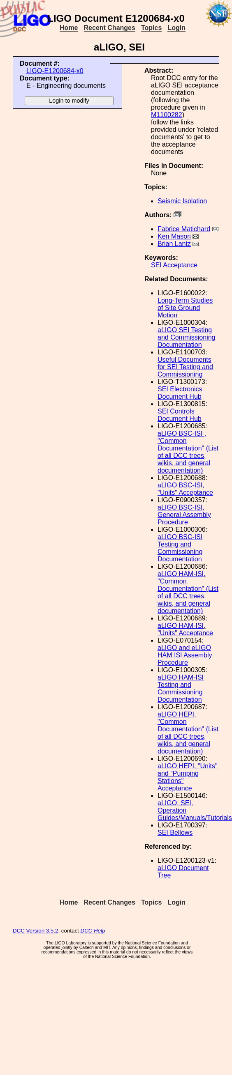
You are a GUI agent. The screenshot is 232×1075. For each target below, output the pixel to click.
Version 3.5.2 (42, 931)
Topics (151, 27)
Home (69, 27)
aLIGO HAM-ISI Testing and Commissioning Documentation (181, 688)
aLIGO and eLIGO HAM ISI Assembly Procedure (185, 655)
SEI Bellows (175, 832)
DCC (19, 931)
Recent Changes (109, 27)
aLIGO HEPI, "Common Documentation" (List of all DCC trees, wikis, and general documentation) (188, 733)
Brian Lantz (174, 243)
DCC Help (93, 931)
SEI (156, 265)
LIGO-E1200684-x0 (55, 70)
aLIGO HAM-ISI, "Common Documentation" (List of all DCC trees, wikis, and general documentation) (188, 592)
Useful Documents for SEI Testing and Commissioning (185, 367)
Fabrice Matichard (184, 228)
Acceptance (180, 265)
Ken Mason (174, 236)
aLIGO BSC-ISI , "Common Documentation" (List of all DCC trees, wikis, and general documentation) (188, 452)
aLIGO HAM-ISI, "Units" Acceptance (185, 629)
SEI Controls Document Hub (180, 415)
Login (176, 27)
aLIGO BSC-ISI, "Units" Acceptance (185, 489)
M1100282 (166, 114)
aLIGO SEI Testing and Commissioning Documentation (187, 337)
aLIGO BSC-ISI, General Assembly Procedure (184, 515)
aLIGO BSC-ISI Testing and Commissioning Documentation (180, 548)
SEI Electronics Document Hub (180, 393)
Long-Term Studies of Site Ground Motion (185, 308)
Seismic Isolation (182, 201)
